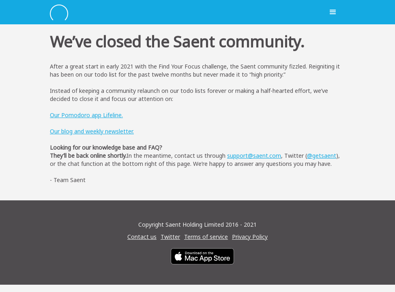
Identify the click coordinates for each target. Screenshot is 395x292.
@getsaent (321, 155)
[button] (333, 12)
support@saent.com (254, 155)
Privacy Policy (250, 236)
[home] (185, 12)
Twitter (170, 236)
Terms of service (206, 236)
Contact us (142, 236)
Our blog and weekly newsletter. (92, 131)
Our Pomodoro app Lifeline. (86, 115)
